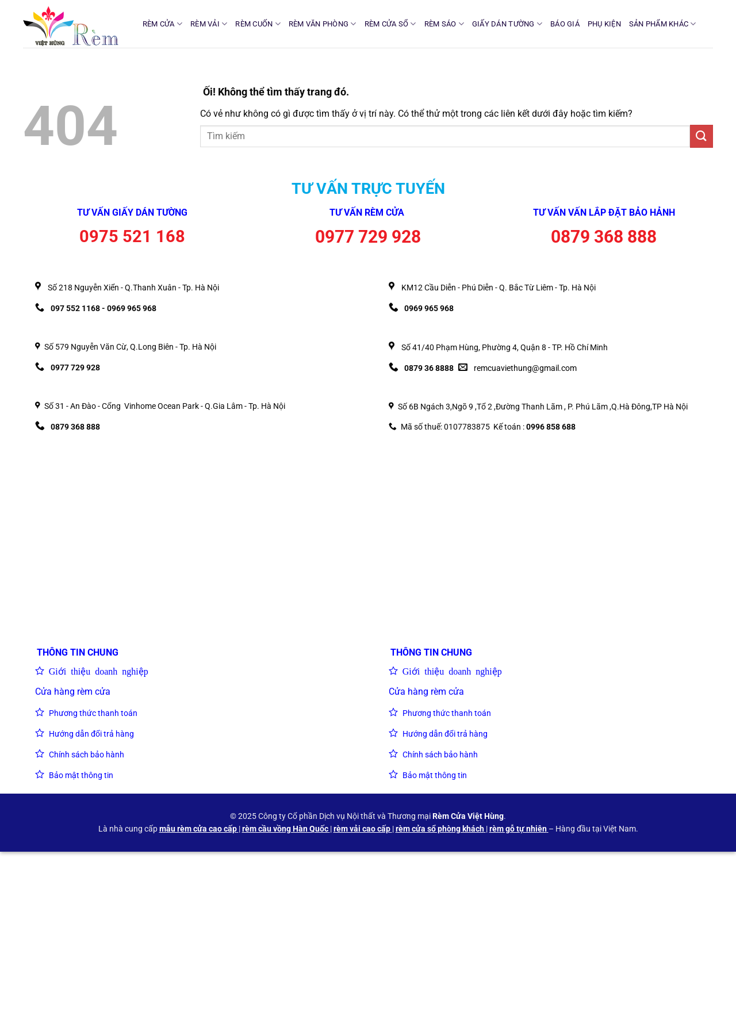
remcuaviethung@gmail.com (525, 368)
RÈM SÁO (444, 23)
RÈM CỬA (162, 23)
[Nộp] (701, 136)
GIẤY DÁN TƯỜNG (507, 23)
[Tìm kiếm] (708, 24)
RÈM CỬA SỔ (390, 23)
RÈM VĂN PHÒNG (322, 23)
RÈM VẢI (208, 23)
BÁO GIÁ (565, 24)
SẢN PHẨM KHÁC (662, 23)
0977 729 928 (368, 237)
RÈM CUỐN (258, 23)
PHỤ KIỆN (604, 24)
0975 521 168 (132, 236)
